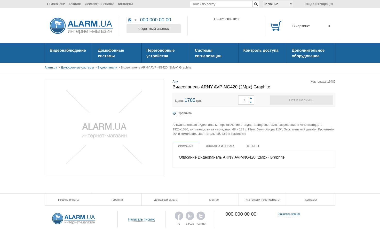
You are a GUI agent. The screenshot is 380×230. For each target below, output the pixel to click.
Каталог (75, 4)
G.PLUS (190, 217)
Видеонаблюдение (68, 50)
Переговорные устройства (160, 53)
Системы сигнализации (208, 53)
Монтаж (214, 199)
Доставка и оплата (99, 4)
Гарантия (117, 199)
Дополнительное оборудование (308, 53)
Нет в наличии (301, 100)
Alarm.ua (51, 67)
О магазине (56, 4)
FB (179, 217)
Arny (176, 81)
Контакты (125, 4)
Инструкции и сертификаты (262, 199)
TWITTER (201, 217)
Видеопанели (107, 67)
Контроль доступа (260, 50)
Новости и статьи (68, 199)
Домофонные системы (111, 53)
